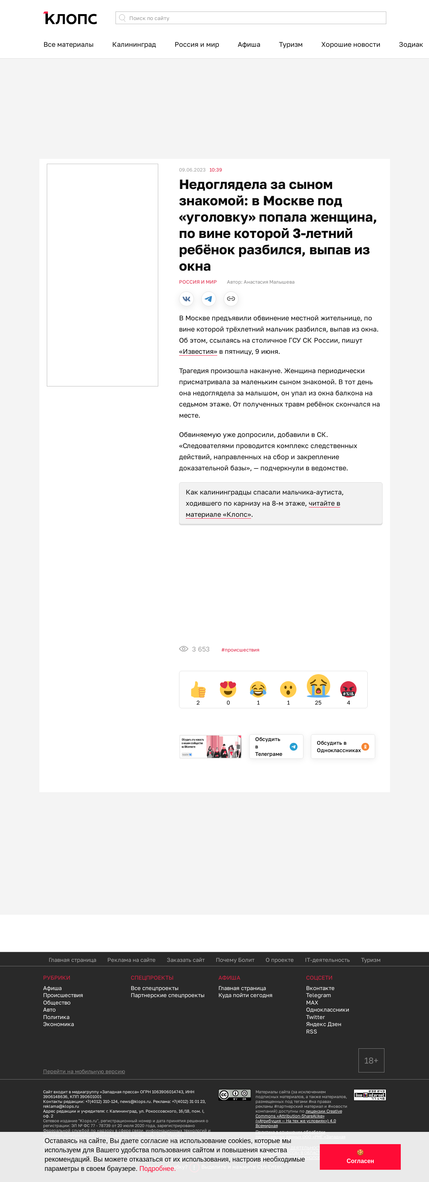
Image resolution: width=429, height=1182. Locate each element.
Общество (57, 1002)
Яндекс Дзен (323, 1024)
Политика (56, 1016)
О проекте (280, 959)
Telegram (318, 995)
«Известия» (198, 351)
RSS (311, 1031)
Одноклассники (327, 1009)
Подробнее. (157, 1168)
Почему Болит (235, 959)
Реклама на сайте (131, 959)
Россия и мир (197, 44)
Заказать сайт (186, 959)
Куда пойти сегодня (245, 995)
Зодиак (411, 44)
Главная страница (72, 959)
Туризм (291, 44)
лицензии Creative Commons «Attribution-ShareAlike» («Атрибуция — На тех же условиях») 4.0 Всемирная (299, 1118)
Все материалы (68, 44)
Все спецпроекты (155, 988)
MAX (312, 1002)
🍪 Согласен (360, 1156)
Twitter (315, 1016)
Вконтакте (320, 988)
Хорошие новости (350, 44)
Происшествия (242, 650)
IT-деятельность (327, 959)
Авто (49, 1009)
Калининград (134, 44)
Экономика (58, 1024)
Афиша (249, 44)
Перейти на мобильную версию (84, 1071)
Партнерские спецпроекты (168, 995)
